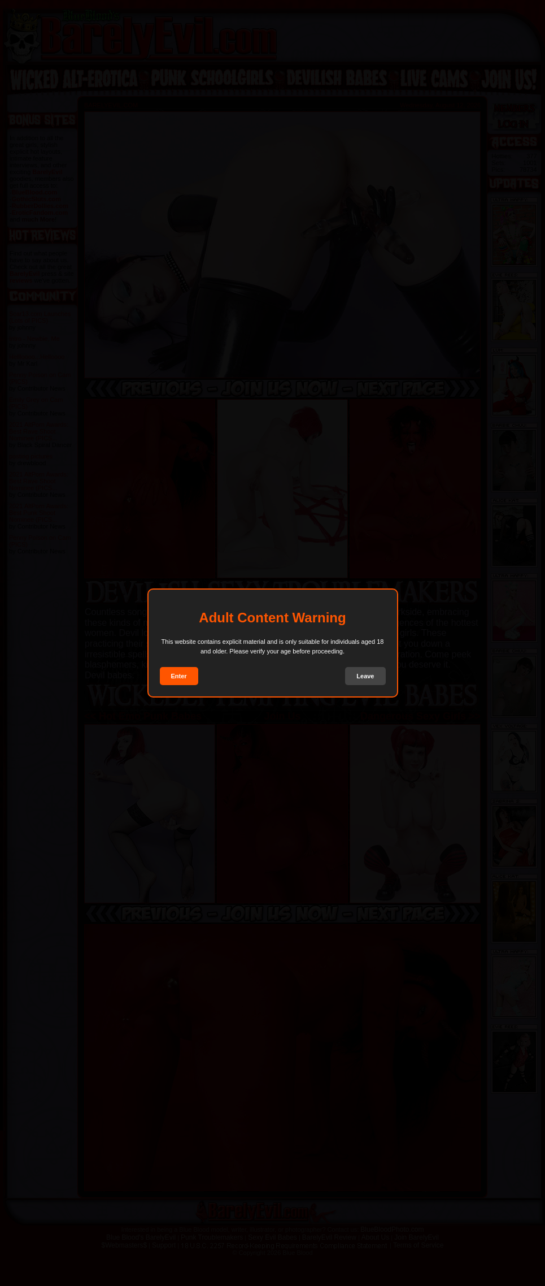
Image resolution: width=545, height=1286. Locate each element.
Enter (179, 676)
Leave (365, 676)
